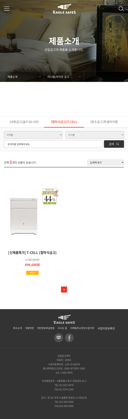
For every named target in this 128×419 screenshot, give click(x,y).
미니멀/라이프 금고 (64, 77)
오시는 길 (62, 328)
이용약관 (29, 328)
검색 (114, 144)
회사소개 (17, 328)
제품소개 (24, 77)
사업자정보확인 (106, 328)
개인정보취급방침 (45, 328)
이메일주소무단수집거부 (82, 328)
